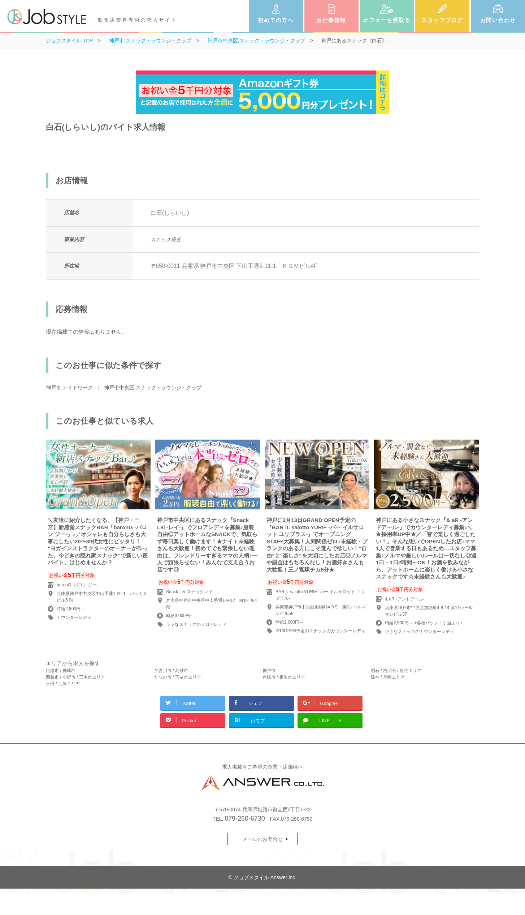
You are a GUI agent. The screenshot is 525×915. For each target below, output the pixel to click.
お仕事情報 (331, 20)
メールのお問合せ (262, 839)
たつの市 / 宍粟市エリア (177, 677)
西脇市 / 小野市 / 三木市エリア (75, 677)
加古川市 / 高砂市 (171, 670)
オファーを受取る (387, 20)
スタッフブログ (442, 20)
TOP (69, 40)
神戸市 (268, 670)
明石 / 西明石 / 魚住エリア (396, 670)
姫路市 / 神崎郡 (60, 670)
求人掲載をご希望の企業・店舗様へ (262, 767)
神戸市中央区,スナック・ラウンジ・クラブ (152, 387)
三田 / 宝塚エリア (63, 683)
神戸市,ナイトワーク (69, 387)
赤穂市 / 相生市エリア (283, 677)
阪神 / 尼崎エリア (388, 677)
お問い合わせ (498, 20)
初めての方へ (276, 20)
